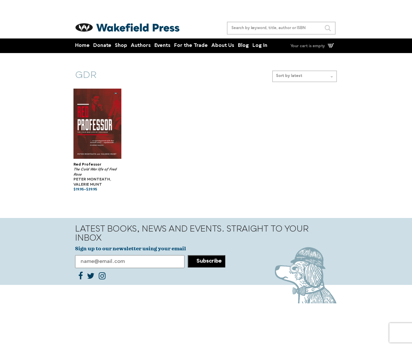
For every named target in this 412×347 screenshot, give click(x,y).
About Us (222, 45)
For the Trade (191, 45)
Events (162, 45)
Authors (141, 45)
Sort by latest (304, 76)
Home (82, 45)
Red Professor (87, 165)
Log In (259, 45)
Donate (102, 45)
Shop (121, 45)
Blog (243, 45)
